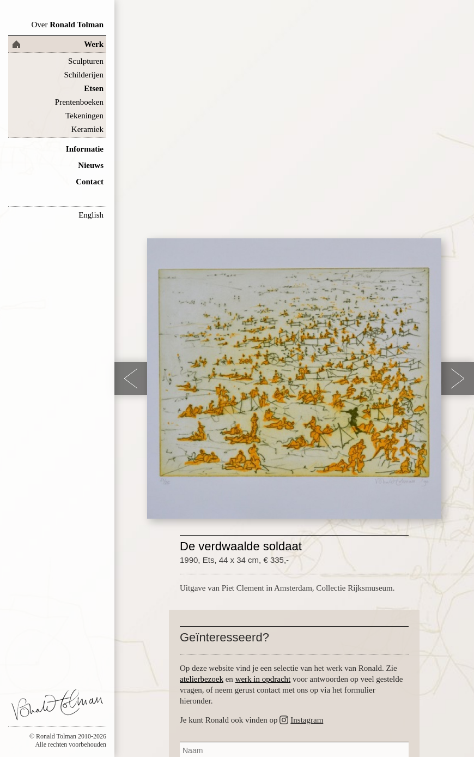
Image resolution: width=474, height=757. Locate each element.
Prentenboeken (79, 102)
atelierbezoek (201, 679)
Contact (90, 181)
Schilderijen (84, 74)
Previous (130, 378)
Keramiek (87, 129)
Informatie (85, 149)
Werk (94, 44)
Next (457, 378)
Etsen (94, 88)
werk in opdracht (263, 679)
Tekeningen (84, 115)
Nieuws (91, 165)
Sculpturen (86, 61)
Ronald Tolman (67, 24)
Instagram (306, 720)
